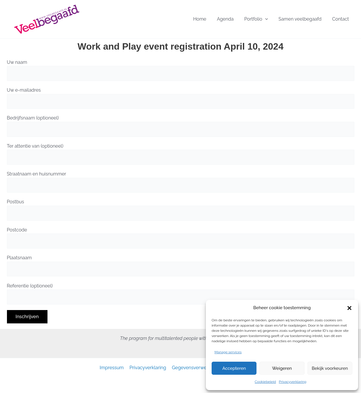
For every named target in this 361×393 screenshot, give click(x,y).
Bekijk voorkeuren (330, 368)
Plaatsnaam (180, 265)
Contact (343, 19)
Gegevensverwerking (194, 367)
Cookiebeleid (265, 382)
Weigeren (282, 368)
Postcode (180, 238)
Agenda (242, 19)
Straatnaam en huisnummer (180, 182)
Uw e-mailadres (180, 98)
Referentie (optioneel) (180, 294)
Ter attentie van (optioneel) (180, 154)
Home (221, 19)
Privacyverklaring (292, 382)
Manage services (228, 352)
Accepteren (234, 368)
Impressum (113, 367)
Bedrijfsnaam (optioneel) (180, 126)
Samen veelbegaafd (307, 19)
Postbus (180, 209)
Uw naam (180, 70)
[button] (349, 308)
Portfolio (268, 19)
